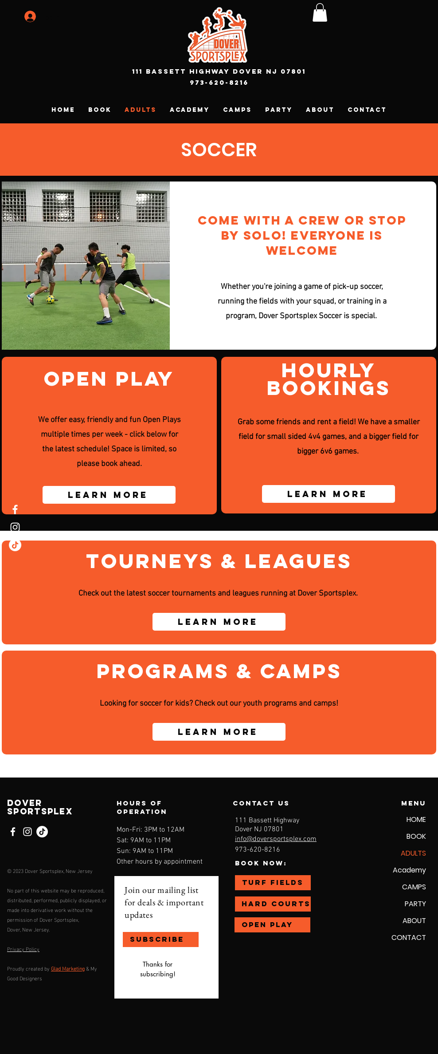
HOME (416, 819)
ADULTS (413, 853)
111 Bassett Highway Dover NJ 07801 (219, 71)
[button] (320, 12)
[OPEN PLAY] (272, 924)
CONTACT (408, 937)
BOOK (416, 836)
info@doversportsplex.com (276, 839)
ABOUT (414, 921)
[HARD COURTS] (273, 904)
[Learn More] (109, 495)
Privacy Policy (23, 948)
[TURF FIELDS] (273, 882)
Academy (409, 870)
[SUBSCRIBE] (161, 939)
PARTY (415, 904)
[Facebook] (15, 509)
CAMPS (414, 887)
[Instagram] (15, 527)
